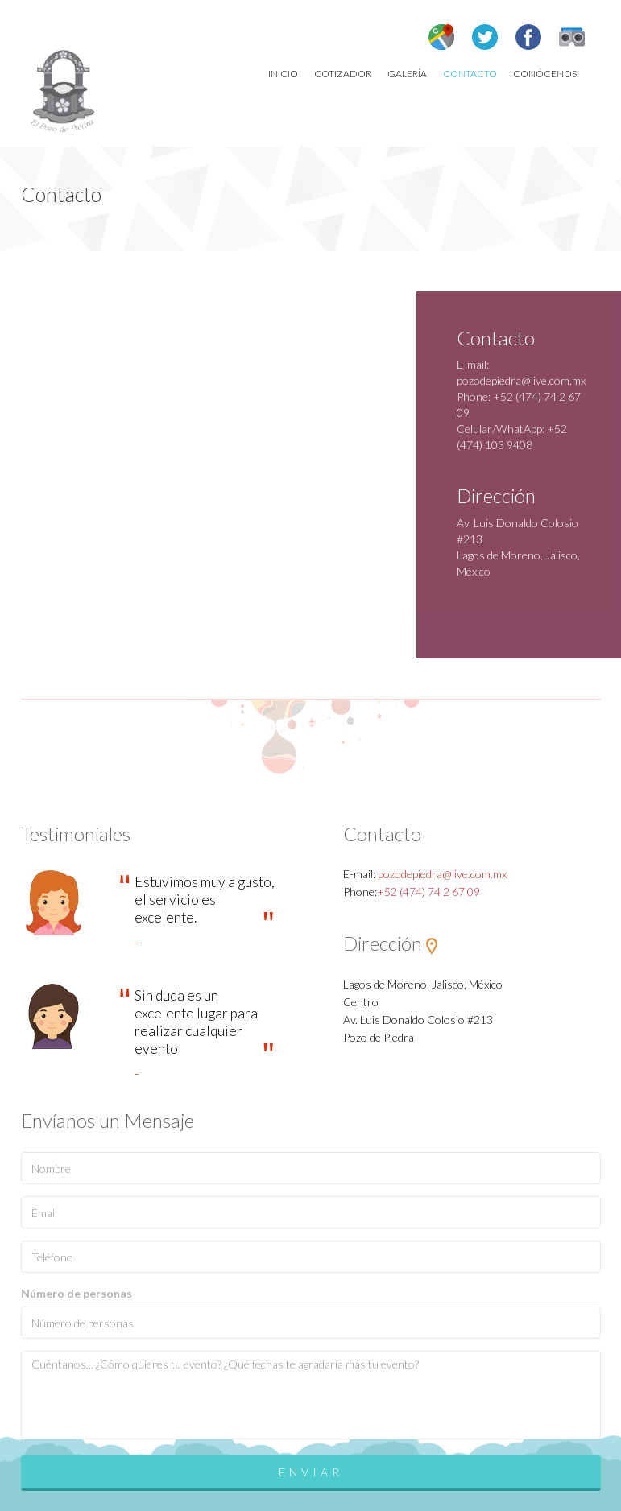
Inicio (283, 74)
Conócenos (545, 74)
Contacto (470, 74)
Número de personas (76, 1293)
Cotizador (342, 74)
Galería (407, 74)
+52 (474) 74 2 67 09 (428, 891)
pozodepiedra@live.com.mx (521, 380)
